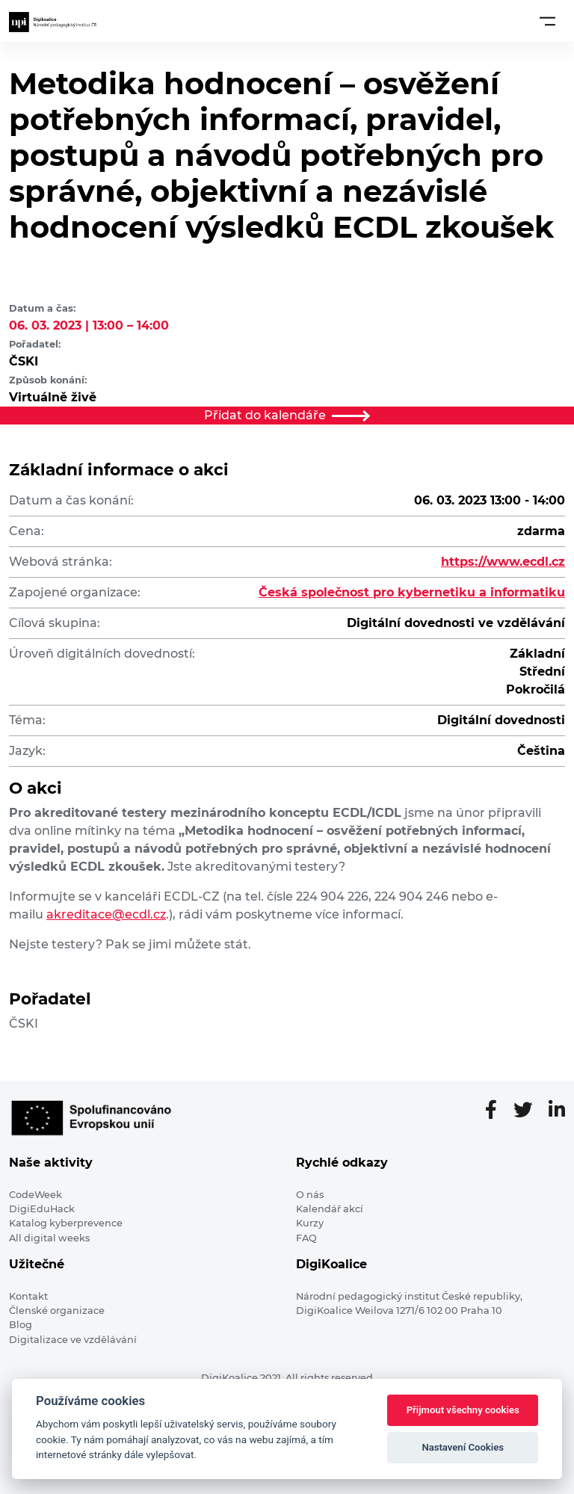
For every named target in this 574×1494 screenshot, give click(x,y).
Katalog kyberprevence (66, 1223)
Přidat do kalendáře (287, 415)
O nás (310, 1194)
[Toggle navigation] (547, 21)
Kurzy (310, 1223)
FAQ (306, 1238)
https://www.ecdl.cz (503, 562)
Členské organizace (57, 1310)
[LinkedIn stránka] (557, 1110)
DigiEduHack (42, 1208)
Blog (20, 1324)
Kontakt (28, 1296)
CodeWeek (35, 1194)
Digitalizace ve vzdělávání (73, 1339)
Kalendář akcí (329, 1208)
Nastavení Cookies (463, 1447)
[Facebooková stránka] (497, 1110)
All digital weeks (49, 1238)
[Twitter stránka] (528, 1110)
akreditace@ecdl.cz (106, 914)
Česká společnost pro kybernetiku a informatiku (412, 592)
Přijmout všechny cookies (463, 1410)
